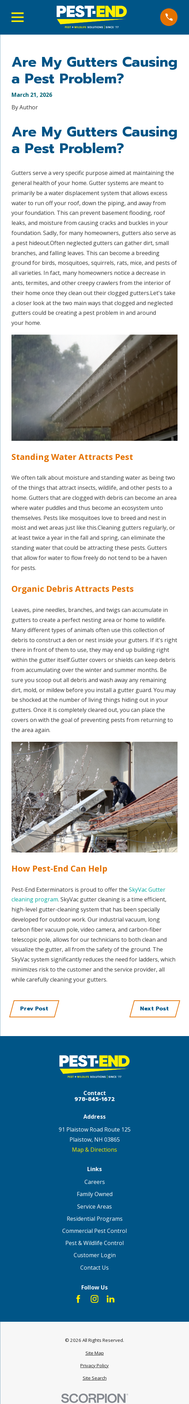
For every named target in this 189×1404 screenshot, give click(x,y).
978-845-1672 (94, 1099)
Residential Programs (95, 1218)
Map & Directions (94, 1149)
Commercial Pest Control (94, 1231)
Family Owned (95, 1194)
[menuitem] (94, 1353)
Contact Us (94, 1267)
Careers (94, 1182)
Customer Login (95, 1255)
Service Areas (94, 1206)
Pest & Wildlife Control (94, 1243)
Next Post (154, 1008)
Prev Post (34, 1008)
